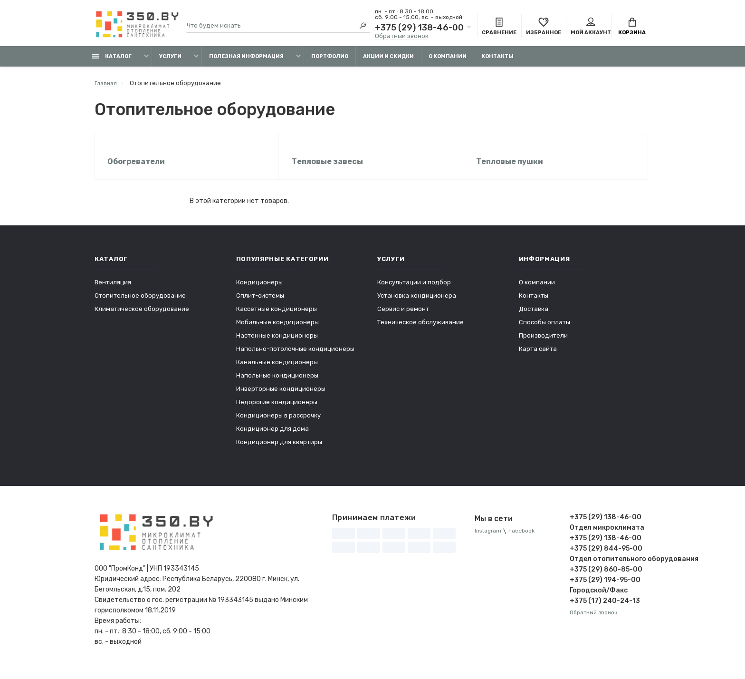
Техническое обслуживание (420, 329)
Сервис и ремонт (403, 316)
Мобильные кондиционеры (277, 329)
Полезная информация (246, 61)
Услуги (170, 61)
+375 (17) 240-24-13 (605, 608)
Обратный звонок (402, 36)
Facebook (526, 538)
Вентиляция (113, 289)
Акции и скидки (388, 61)
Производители (543, 342)
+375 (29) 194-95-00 (605, 587)
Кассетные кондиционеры (276, 316)
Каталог (112, 61)
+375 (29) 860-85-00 (606, 576)
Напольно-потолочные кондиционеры (295, 355)
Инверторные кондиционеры (280, 395)
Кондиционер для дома (272, 435)
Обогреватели (137, 167)
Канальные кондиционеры (277, 369)
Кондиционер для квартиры (279, 449)
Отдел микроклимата (607, 535)
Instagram (490, 538)
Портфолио (329, 61)
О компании (448, 61)
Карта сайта (538, 355)
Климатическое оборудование (142, 316)
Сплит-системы (260, 302)
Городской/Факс (599, 597)
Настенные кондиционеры (277, 342)
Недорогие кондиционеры (276, 409)
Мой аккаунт (591, 28)
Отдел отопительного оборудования (610, 566)
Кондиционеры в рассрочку (278, 422)
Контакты (497, 61)
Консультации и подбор (414, 289)
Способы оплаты (544, 329)
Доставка (533, 316)
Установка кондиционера (416, 302)
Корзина (632, 28)
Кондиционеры (259, 289)
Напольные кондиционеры (277, 382)
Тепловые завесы (328, 167)
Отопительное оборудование (140, 302)
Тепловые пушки (511, 167)
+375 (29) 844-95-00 (606, 556)
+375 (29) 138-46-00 (419, 28)
